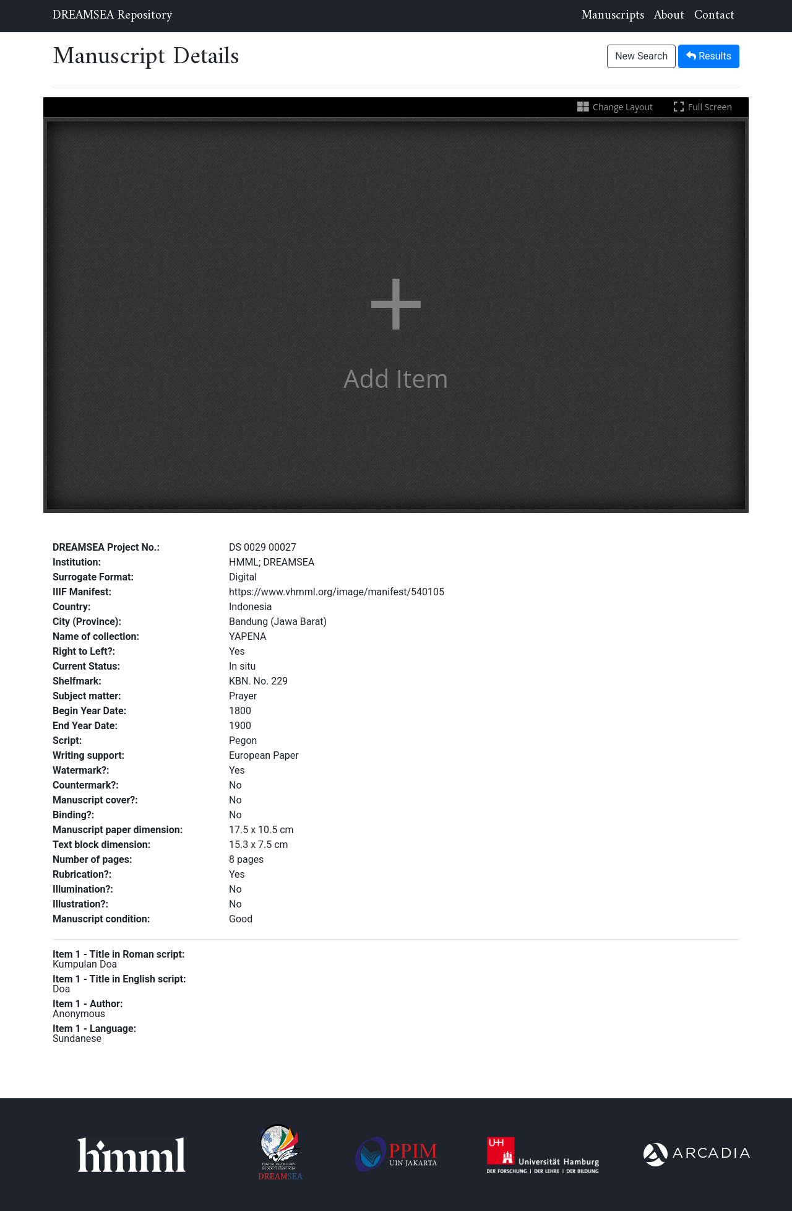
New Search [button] (641, 56)
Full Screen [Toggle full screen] (701, 107)
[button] (396, 315)
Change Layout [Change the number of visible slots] (614, 107)
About (669, 16)
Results (708, 56)
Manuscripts (613, 16)
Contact (714, 16)
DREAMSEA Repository (112, 16)
